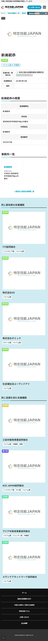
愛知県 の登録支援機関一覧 (24, 191)
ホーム (3, 13)
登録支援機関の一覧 (13, 13)
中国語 (16, 65)
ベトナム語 (6, 65)
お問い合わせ (34, 7)
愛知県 (24, 13)
